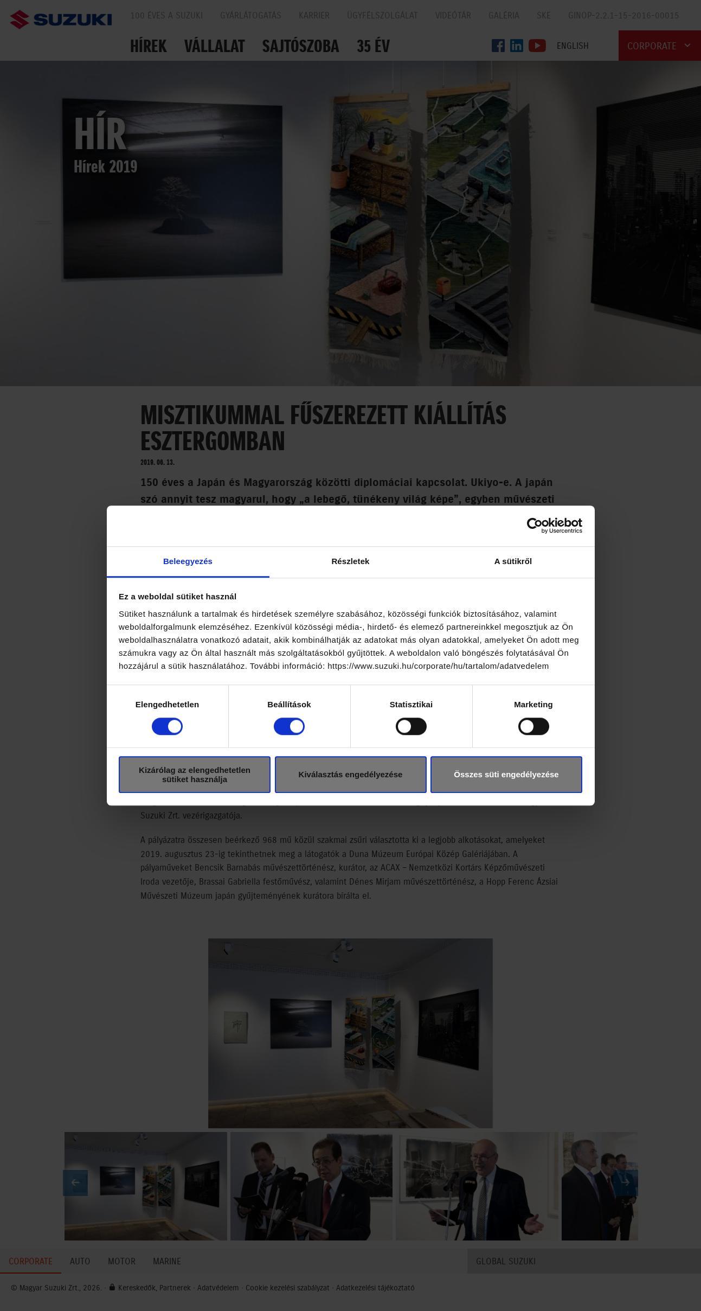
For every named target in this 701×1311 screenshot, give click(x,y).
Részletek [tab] (350, 561)
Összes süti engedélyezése (506, 774)
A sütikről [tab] (513, 561)
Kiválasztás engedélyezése (351, 774)
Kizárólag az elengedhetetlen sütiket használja (194, 774)
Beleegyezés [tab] (188, 561)
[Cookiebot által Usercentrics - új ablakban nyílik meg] (534, 525)
